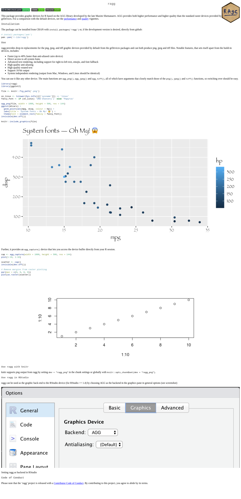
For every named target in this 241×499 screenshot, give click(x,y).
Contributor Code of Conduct (68, 495)
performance (70, 19)
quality (85, 19)
